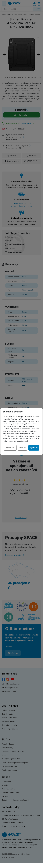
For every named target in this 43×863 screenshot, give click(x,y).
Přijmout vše (34, 448)
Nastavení (22, 448)
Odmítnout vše (10, 448)
